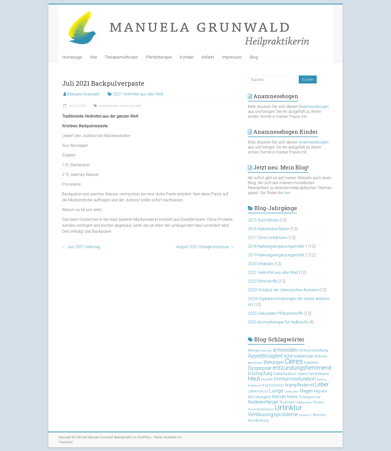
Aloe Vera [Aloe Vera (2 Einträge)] (266, 350)
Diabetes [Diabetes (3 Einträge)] (311, 362)
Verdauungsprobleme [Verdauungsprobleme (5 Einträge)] (273, 414)
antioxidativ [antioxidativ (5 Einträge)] (285, 350)
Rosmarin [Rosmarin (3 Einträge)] (287, 402)
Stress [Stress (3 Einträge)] (318, 402)
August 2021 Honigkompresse (205, 246)
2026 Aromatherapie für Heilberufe (278, 322)
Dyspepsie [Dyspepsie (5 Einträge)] (260, 368)
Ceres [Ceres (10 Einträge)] (294, 361)
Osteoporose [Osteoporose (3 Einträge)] (309, 397)
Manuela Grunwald (83, 94)
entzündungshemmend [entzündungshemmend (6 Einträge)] (302, 368)
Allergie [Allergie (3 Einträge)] (254, 350)
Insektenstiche (107, 106)
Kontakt (187, 57)
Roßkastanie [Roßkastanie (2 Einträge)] (304, 402)
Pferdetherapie (159, 57)
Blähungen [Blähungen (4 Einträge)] (274, 362)
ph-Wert (136, 106)
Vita (93, 57)
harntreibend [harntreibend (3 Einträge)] (318, 374)
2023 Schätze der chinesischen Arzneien (283, 290)
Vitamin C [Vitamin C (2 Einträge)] (305, 415)
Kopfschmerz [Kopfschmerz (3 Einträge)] (273, 385)
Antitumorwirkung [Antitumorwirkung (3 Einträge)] (313, 350)
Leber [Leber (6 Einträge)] (322, 384)
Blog (254, 57)
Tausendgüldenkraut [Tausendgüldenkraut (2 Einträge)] (261, 409)
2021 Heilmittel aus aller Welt (138, 94)
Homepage (72, 57)
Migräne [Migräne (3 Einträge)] (320, 391)
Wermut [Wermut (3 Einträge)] (319, 415)
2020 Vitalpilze (260, 263)
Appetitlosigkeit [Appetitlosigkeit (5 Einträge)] (265, 356)
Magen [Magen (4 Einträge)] (306, 390)
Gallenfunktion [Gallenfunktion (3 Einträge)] (284, 374)
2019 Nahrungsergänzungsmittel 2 (277, 255)
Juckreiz (124, 106)
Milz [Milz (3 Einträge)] (251, 397)
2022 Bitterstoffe (263, 281)
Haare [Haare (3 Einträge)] (302, 374)
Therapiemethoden (121, 57)
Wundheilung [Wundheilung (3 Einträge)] (258, 420)
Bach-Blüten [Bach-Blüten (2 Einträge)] (255, 363)
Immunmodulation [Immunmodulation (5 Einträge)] (295, 379)
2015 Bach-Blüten (263, 220)
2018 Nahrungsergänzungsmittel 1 (277, 246)
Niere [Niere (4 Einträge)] (292, 396)
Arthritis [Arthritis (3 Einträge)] (320, 356)
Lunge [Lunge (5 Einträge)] (276, 391)
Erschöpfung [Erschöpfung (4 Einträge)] (260, 373)
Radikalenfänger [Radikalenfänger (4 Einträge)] (263, 401)
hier (287, 192)
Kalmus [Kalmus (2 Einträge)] (322, 379)
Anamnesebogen (314, 106)
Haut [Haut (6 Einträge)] (254, 378)
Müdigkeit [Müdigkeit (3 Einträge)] (263, 397)
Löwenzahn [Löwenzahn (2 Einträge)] (292, 391)
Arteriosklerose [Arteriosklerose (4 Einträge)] (298, 356)
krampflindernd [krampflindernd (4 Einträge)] (299, 384)
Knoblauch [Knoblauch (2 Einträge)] (254, 385)
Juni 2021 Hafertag (81, 246)
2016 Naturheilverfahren (269, 228)
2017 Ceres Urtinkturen (268, 237)
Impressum (232, 57)
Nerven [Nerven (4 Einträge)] (279, 396)
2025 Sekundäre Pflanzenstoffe (275, 313)
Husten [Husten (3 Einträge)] (267, 379)
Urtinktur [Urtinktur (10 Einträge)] (288, 407)
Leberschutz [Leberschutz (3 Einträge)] (258, 391)
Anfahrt (207, 57)
